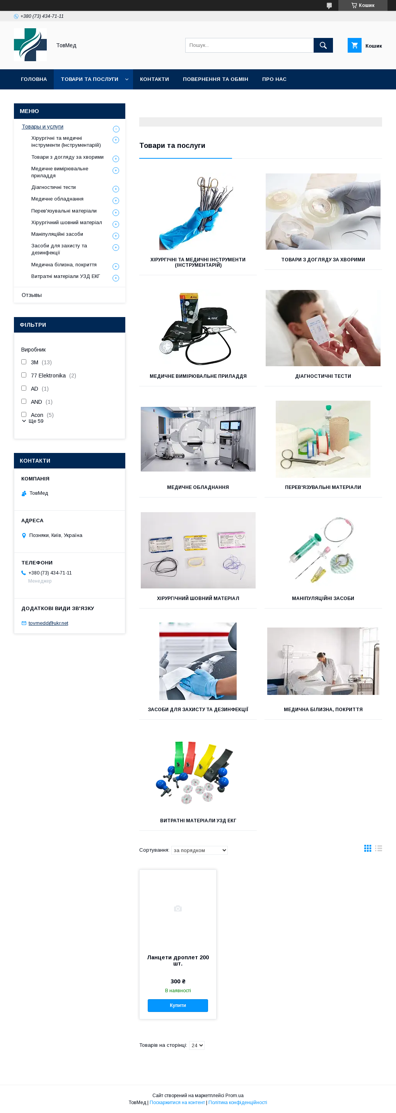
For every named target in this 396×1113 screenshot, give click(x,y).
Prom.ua (234, 1095)
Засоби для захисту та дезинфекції (198, 709)
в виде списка (378, 850)
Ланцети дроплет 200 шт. (178, 960)
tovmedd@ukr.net (48, 623)
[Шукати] (323, 45)
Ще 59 (36, 421)
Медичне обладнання (198, 487)
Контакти (154, 79)
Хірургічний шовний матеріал (198, 598)
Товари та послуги (89, 79)
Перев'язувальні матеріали (323, 487)
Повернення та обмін (215, 79)
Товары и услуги (42, 126)
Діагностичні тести (323, 376)
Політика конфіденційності (237, 1102)
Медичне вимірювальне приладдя (198, 376)
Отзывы (32, 295)
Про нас (274, 79)
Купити (178, 1005)
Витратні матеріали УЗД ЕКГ (198, 820)
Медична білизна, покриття (323, 709)
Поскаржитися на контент (177, 1102)
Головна (34, 79)
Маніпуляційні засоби (323, 598)
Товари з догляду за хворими (323, 259)
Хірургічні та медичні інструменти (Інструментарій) (198, 262)
